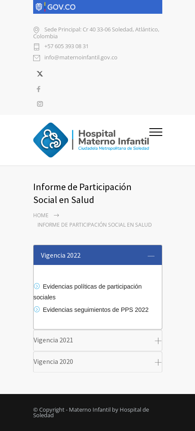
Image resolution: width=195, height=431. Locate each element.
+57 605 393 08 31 (66, 46)
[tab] (97, 255)
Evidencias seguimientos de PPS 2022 (96, 309)
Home (41, 215)
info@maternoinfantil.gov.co (81, 58)
